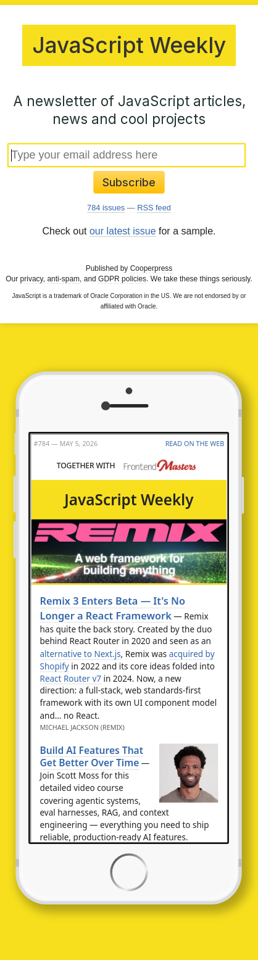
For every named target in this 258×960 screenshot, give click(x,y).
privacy (31, 279)
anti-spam (63, 279)
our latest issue (122, 231)
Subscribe (129, 182)
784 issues (106, 207)
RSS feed (154, 207)
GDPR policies (122, 279)
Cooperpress (151, 268)
